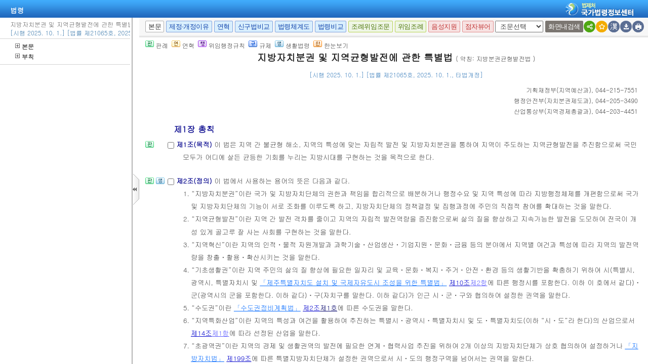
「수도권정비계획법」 (267, 307)
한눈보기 (330, 45)
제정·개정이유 (189, 26)
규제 (260, 45)
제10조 (459, 282)
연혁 (223, 26)
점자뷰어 (478, 26)
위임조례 (410, 26)
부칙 (24, 56)
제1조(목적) (195, 144)
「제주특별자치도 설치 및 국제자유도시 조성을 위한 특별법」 (353, 282)
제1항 (220, 333)
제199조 (238, 358)
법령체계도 (294, 26)
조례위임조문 (370, 26)
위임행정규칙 (221, 45)
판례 (156, 45)
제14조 (201, 333)
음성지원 (444, 26)
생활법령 (292, 45)
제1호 (328, 307)
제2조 (311, 307)
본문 (24, 46)
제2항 (478, 282)
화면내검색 (564, 26)
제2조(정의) (195, 181)
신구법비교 (254, 26)
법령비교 (330, 26)
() (558, 89)
